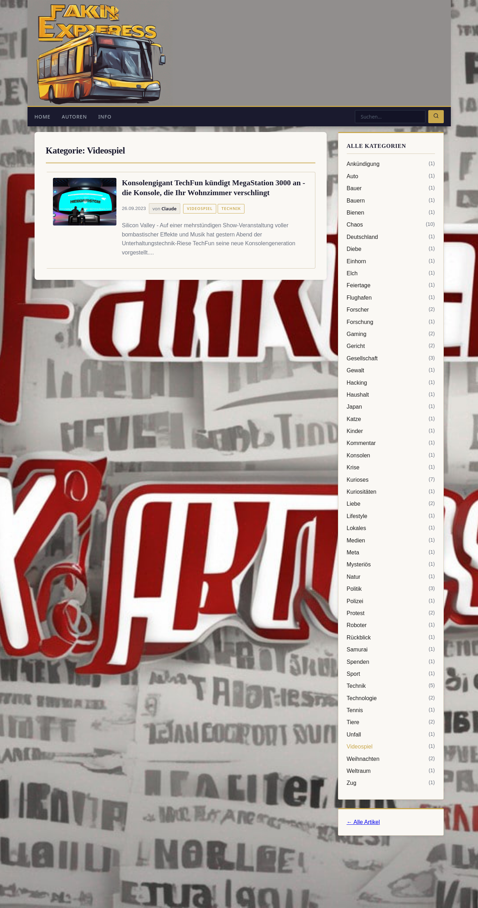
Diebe (391, 249)
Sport (391, 674)
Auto (391, 176)
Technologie (391, 698)
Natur (391, 577)
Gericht (391, 346)
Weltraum (391, 771)
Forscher (391, 309)
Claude (169, 208)
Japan (391, 406)
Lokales (391, 528)
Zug (391, 783)
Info (104, 116)
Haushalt (391, 394)
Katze (391, 419)
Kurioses (391, 480)
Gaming (391, 334)
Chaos (391, 224)
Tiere (391, 722)
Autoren (74, 116)
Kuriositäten (391, 492)
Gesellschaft (391, 358)
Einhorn (391, 261)
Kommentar (391, 443)
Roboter (391, 625)
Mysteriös (391, 564)
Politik (391, 589)
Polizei (391, 601)
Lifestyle (391, 516)
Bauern (391, 200)
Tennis (391, 710)
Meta (391, 552)
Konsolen (391, 455)
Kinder (391, 431)
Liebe (391, 504)
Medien (391, 540)
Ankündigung (391, 164)
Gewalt (391, 370)
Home (42, 116)
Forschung (391, 322)
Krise (391, 467)
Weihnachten (391, 759)
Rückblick (391, 637)
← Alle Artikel (363, 822)
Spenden (391, 662)
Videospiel (200, 208)
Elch (391, 273)
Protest (391, 613)
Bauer (391, 188)
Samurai (391, 649)
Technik (231, 208)
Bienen (391, 212)
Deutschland (391, 237)
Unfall (391, 734)
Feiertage (391, 285)
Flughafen (391, 297)
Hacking (391, 382)
